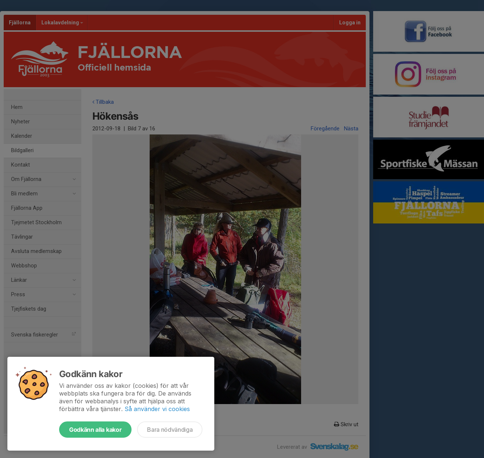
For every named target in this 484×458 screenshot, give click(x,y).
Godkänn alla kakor (95, 429)
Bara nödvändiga (169, 429)
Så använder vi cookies (157, 409)
